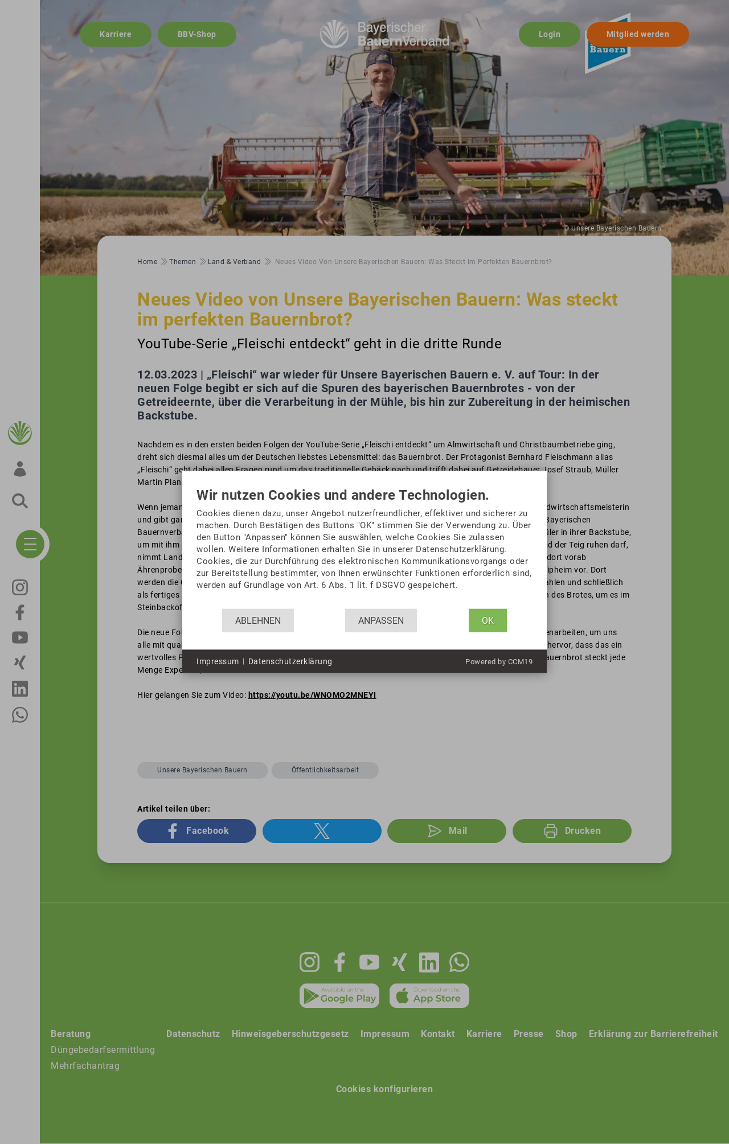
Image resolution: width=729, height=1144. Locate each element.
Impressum (217, 660)
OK (488, 620)
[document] (364, 548)
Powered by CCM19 (499, 661)
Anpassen (381, 620)
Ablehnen (258, 620)
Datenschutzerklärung (290, 660)
